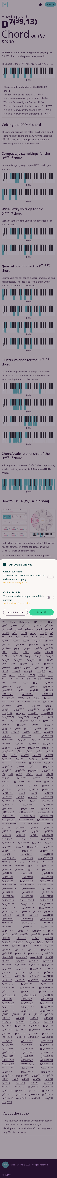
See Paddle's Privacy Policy (15, 582)
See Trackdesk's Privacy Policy (16, 603)
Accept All (41, 612)
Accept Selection (15, 612)
